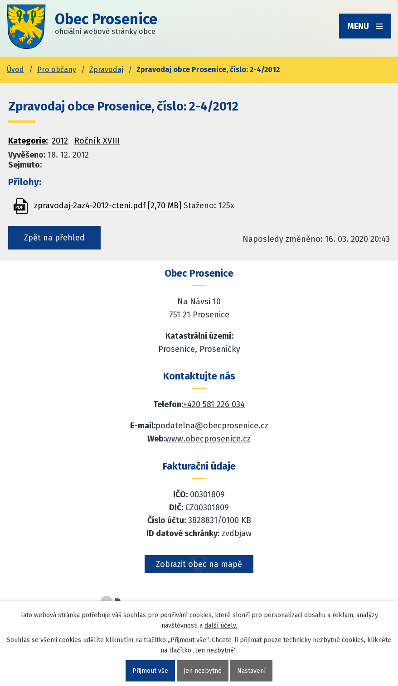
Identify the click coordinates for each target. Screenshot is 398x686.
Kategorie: (28, 141)
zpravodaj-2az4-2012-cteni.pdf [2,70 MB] (107, 206)
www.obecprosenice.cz (208, 439)
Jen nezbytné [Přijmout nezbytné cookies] (203, 671)
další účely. (220, 625)
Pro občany (56, 69)
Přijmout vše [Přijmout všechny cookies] (150, 671)
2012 (60, 141)
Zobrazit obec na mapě (199, 564)
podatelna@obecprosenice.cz (211, 426)
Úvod (15, 69)
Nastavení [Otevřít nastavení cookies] (251, 671)
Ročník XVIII (97, 141)
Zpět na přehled (54, 238)
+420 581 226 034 (214, 404)
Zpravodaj (106, 69)
